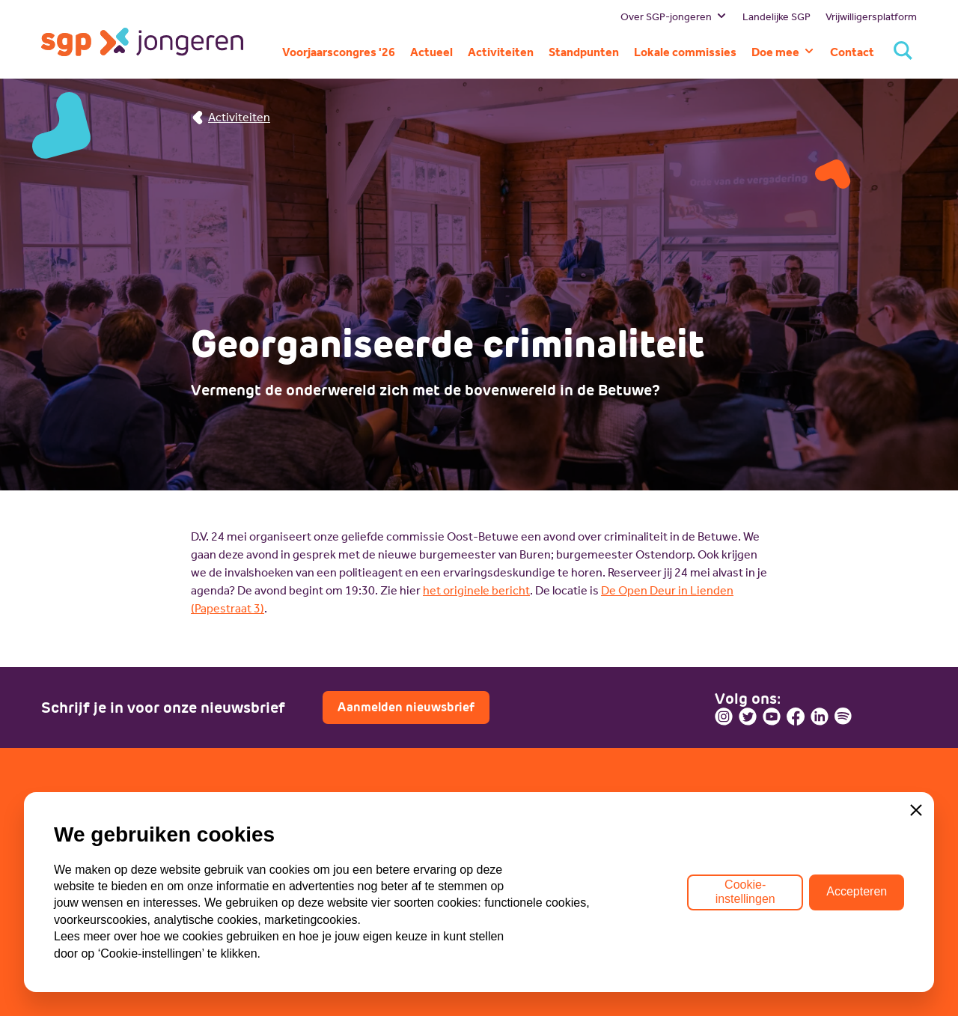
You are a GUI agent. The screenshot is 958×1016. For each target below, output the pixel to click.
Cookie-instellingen (745, 891)
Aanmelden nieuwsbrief (406, 707)
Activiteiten (230, 117)
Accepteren (856, 891)
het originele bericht (476, 590)
